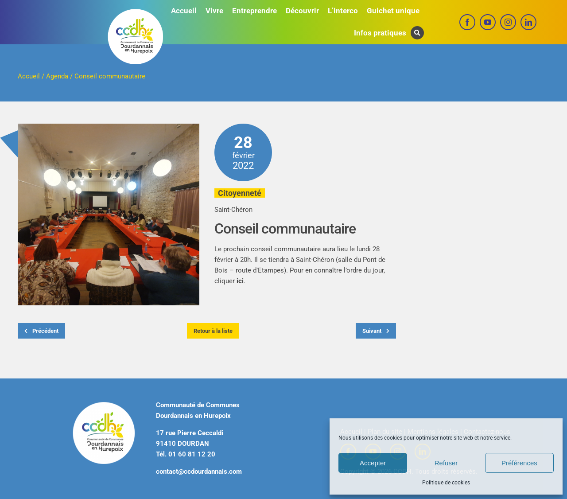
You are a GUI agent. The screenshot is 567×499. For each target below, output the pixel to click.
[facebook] (467, 22)
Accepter (373, 463)
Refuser (446, 463)
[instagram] (508, 22)
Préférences (519, 463)
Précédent (41, 330)
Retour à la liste (213, 330)
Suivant (375, 330)
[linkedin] (528, 22)
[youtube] (488, 22)
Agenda (57, 76)
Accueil (29, 76)
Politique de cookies (446, 483)
